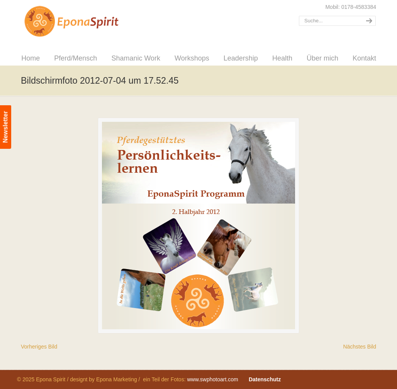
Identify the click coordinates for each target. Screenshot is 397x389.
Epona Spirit (88, 21)
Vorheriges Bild (39, 347)
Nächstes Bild (359, 347)
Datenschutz (265, 379)
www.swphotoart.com (212, 379)
